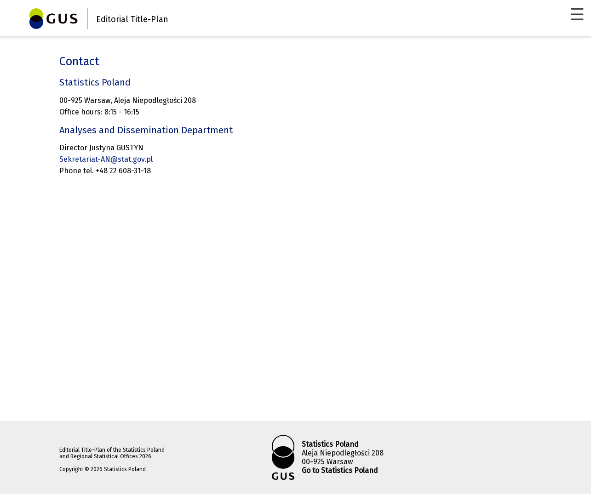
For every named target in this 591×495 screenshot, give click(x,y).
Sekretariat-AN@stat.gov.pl (106, 159)
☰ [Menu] (577, 15)
